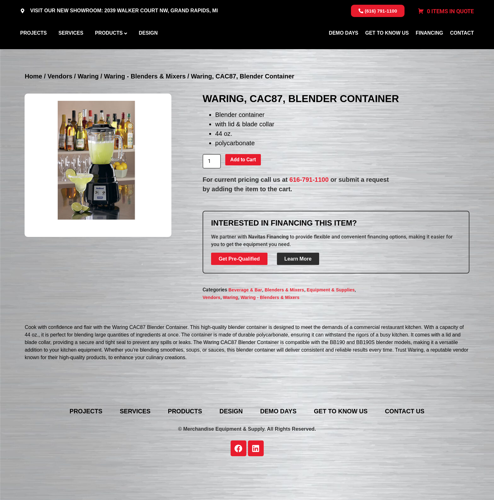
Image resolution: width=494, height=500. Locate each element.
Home (33, 106)
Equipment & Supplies (331, 320)
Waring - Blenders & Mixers (145, 106)
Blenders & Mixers (284, 320)
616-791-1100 (309, 209)
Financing (429, 48)
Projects (33, 48)
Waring (88, 106)
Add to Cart (243, 190)
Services (70, 48)
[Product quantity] (212, 192)
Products (109, 48)
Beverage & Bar (245, 320)
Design (148, 48)
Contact (462, 48)
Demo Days (343, 48)
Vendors (60, 106)
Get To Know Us (387, 48)
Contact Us (413, 441)
